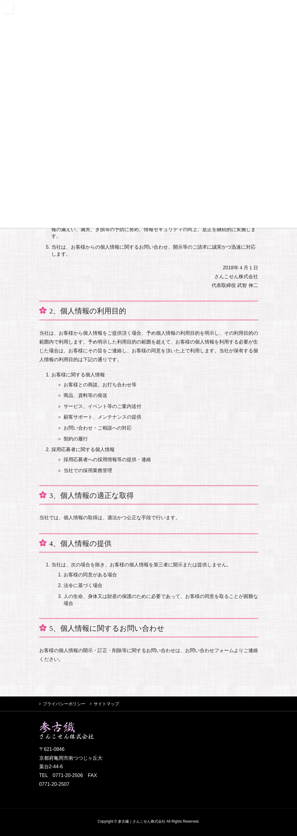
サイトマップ (106, 703)
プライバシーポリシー (64, 703)
